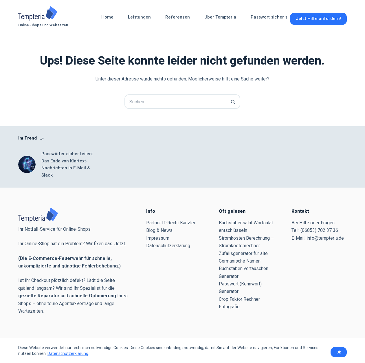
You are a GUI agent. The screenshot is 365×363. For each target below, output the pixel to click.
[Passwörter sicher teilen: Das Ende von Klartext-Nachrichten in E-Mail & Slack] (27, 164)
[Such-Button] (233, 101)
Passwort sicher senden (275, 17)
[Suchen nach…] (175, 101)
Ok (338, 352)
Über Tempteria (220, 17)
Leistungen (139, 17)
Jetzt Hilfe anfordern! (318, 18)
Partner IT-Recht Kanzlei (170, 223)
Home (107, 17)
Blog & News (159, 230)
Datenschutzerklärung (67, 353)
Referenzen (177, 17)
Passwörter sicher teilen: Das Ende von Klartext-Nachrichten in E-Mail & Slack (67, 164)
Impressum (157, 238)
